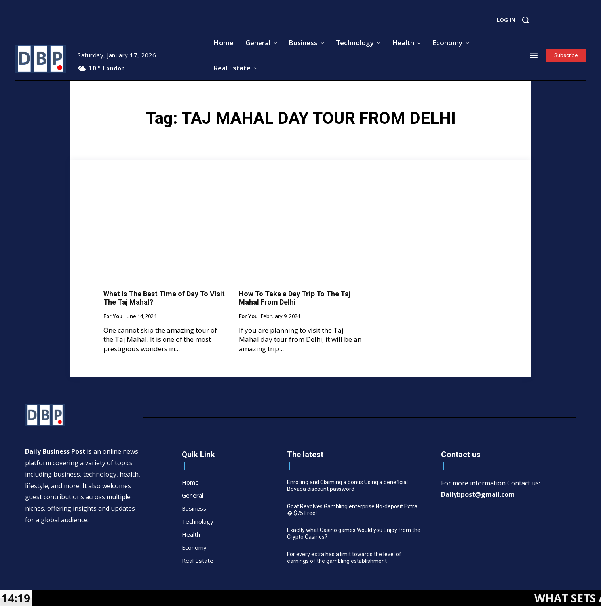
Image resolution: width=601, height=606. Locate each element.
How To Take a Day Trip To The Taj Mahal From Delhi (295, 298)
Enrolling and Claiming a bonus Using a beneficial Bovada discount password (347, 485)
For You (112, 316)
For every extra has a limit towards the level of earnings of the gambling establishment (344, 557)
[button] (525, 19)
